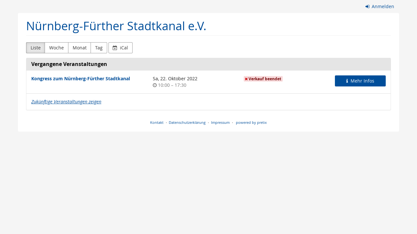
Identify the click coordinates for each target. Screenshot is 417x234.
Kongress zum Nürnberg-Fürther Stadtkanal (80, 78)
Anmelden (380, 6)
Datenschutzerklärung (187, 122)
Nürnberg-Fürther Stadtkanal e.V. (116, 26)
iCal (120, 48)
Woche (56, 48)
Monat (80, 48)
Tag (99, 48)
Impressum (220, 122)
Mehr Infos (360, 81)
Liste (36, 48)
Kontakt (157, 122)
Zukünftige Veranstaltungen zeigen (66, 101)
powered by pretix (251, 122)
